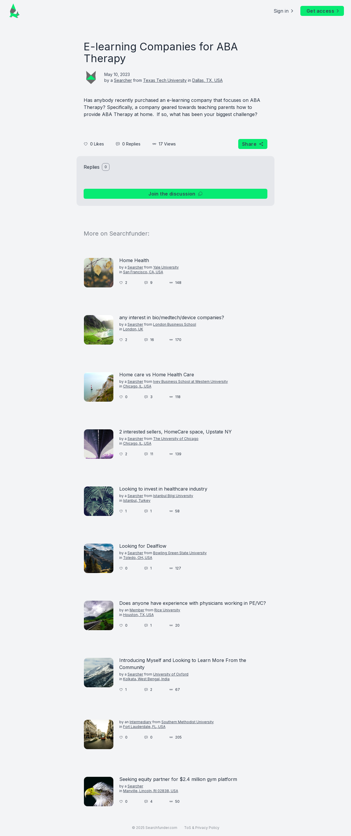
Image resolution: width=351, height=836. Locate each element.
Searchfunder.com (161, 827)
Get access (323, 11)
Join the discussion (175, 194)
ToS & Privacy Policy (201, 827)
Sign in (284, 11)
